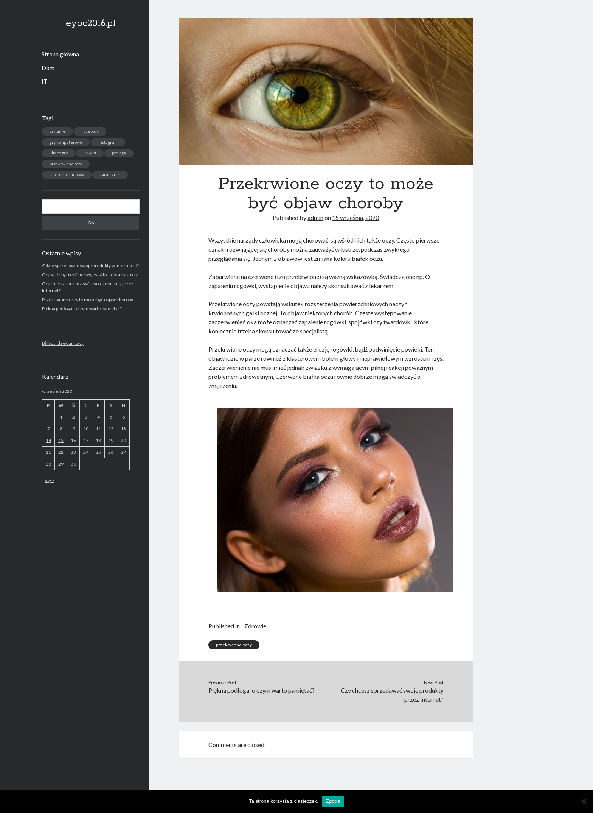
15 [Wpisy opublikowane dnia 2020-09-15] (61, 440)
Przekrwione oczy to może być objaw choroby (87, 299)
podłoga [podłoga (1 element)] (119, 152)
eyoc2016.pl (91, 23)
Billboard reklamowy (63, 343)
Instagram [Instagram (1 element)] (108, 142)
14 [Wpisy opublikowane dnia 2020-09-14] (48, 440)
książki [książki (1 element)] (90, 152)
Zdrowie (255, 625)
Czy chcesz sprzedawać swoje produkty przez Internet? (392, 695)
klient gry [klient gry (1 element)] (59, 152)
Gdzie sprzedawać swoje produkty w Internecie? (90, 265)
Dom (48, 67)
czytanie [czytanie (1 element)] (57, 131)
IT (45, 81)
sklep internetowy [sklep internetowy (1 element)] (67, 174)
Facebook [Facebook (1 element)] (90, 131)
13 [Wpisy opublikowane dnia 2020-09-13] (123, 428)
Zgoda (333, 801)
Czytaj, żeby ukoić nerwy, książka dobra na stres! (90, 274)
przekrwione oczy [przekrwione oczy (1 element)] (66, 163)
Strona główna (60, 54)
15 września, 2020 (355, 217)
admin (315, 217)
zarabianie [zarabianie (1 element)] (110, 174)
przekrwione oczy (234, 645)
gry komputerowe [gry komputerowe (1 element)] (66, 142)
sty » (49, 480)
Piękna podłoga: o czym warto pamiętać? (82, 308)
